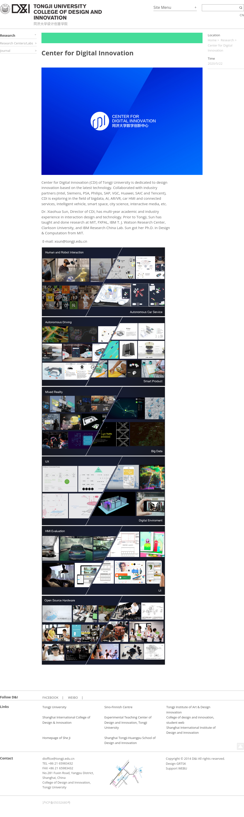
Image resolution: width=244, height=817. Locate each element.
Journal (5, 50)
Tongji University (54, 707)
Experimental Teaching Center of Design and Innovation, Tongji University (128, 722)
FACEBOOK (50, 697)
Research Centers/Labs (16, 43)
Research (227, 40)
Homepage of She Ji (56, 738)
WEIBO (73, 697)
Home (212, 40)
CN (242, 15)
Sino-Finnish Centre (118, 707)
